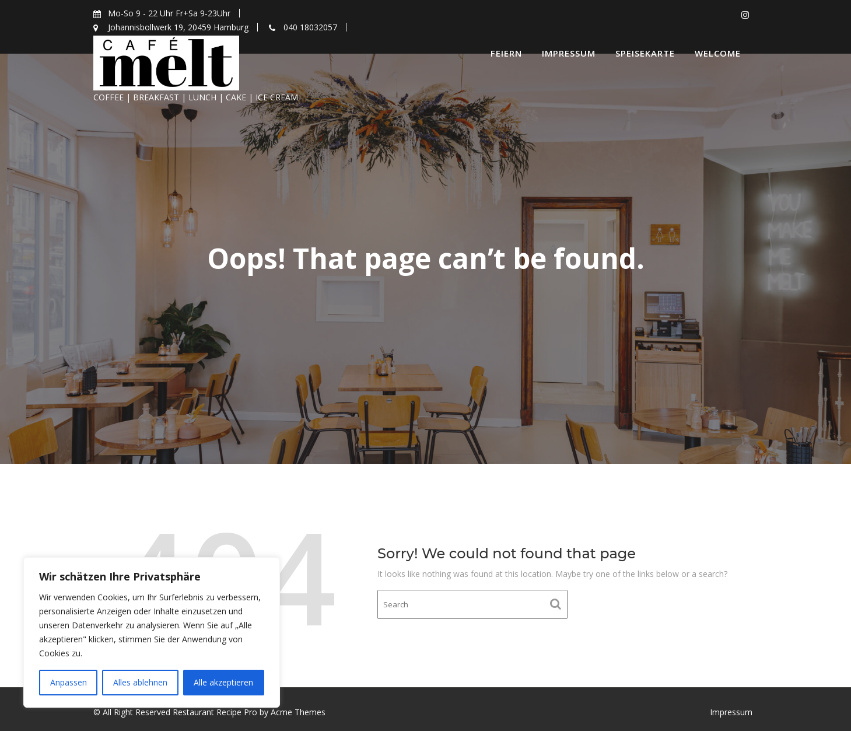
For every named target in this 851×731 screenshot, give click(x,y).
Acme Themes (298, 712)
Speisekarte (645, 53)
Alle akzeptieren (223, 682)
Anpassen (68, 682)
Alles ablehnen (140, 682)
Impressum (569, 53)
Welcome (718, 53)
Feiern (506, 53)
